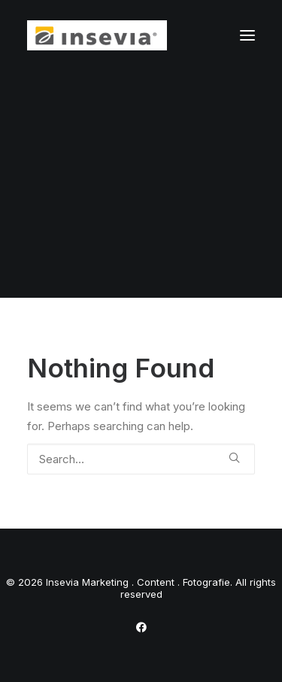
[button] (247, 35)
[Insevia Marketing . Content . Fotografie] (97, 35)
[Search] (141, 459)
